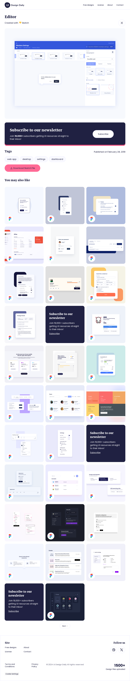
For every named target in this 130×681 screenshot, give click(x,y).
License (8, 651)
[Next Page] (65, 626)
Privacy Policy (35, 665)
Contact (27, 651)
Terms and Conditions (10, 665)
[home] (14, 4)
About (26, 647)
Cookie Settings (12, 674)
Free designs (10, 647)
